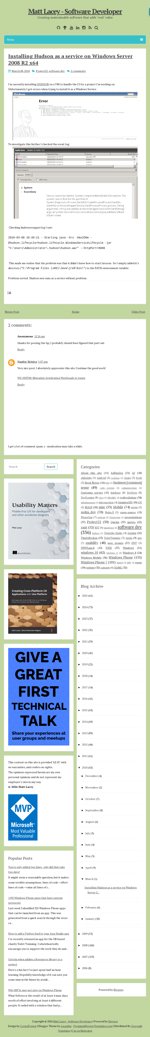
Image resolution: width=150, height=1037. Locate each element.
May (88, 856)
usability (92, 543)
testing (132, 533)
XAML (118, 567)
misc (102, 507)
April (88, 867)
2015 (85, 710)
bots (107, 482)
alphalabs (86, 478)
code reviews (107, 487)
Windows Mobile (91, 557)
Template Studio (113, 533)
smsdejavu (109, 527)
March (89, 879)
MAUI (88, 507)
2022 (85, 630)
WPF (129, 562)
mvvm (134, 507)
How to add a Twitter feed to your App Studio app (38, 933)
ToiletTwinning (112, 538)
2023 (85, 618)
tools (129, 538)
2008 (85, 945)
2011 (85, 756)
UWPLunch (88, 548)
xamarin (105, 567)
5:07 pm (43, 361)
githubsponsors (88, 502)
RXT (97, 527)
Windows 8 (129, 552)
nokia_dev (88, 512)
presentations (133, 517)
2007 (85, 957)
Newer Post (12, 312)
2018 (85, 676)
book (139, 478)
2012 (85, 744)
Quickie (115, 522)
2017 (85, 687)
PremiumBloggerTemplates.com (92, 1026)
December (91, 776)
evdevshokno (128, 497)
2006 (85, 968)
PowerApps (115, 517)
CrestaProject (28, 1026)
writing (90, 567)
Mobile (118, 507)
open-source (128, 512)
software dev (57, 71)
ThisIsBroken (89, 538)
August (89, 822)
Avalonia (115, 477)
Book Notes (92, 482)
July (87, 833)
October (90, 799)
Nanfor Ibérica (27, 361)
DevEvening (87, 497)
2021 (85, 641)
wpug (138, 562)
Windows (128, 548)
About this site (91, 473)
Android (101, 478)
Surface (96, 533)
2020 (85, 653)
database (116, 492)
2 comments (78, 71)
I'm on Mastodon (82, 1031)
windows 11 (112, 552)
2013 (85, 733)
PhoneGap (87, 517)
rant (84, 527)
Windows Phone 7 (94, 562)
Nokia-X (109, 512)
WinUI (120, 562)
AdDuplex (117, 473)
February (90, 907)
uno (140, 538)
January (90, 919)
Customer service (92, 492)
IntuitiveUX (125, 502)
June (88, 844)
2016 (85, 698)
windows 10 (89, 552)
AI (133, 473)
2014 (85, 721)
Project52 (42, 71)
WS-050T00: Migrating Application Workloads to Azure (51, 378)
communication (129, 487)
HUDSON (43, 84)
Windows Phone (121, 557)
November (91, 787)
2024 (85, 607)
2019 (85, 664)
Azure (127, 478)
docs (101, 497)
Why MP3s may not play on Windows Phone (35, 990)
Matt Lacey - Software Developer (75, 11)
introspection (106, 502)
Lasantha (66, 1026)
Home (75, 312)
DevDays (132, 492)
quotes (131, 522)
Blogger (118, 990)
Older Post (138, 312)
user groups (115, 543)
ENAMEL (112, 497)
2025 (85, 595)
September (92, 810)
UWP (134, 543)
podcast (101, 517)
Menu (75, 39)
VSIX (108, 548)
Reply (21, 349)
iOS (140, 502)
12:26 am (39, 336)
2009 (85, 934)
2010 (85, 767)
